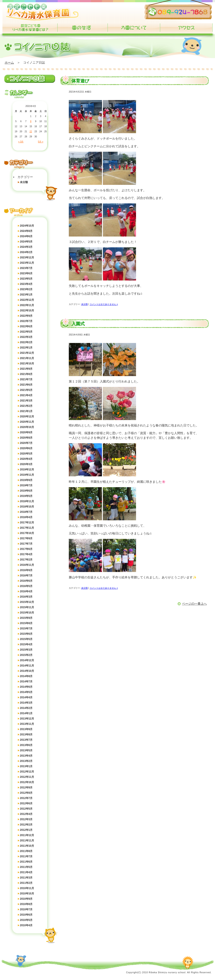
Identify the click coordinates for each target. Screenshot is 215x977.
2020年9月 (26, 432)
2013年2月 (26, 761)
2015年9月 (26, 617)
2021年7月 (26, 379)
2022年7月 (26, 321)
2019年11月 (27, 474)
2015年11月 (27, 607)
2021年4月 (26, 395)
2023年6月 (26, 273)
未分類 (24, 182)
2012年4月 (26, 814)
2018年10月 (27, 506)
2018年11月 (27, 501)
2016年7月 (26, 575)
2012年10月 (27, 782)
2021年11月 (27, 358)
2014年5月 (26, 692)
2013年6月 (26, 745)
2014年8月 (26, 676)
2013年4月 (26, 755)
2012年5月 (26, 808)
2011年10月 (27, 845)
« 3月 (20, 141)
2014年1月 (26, 713)
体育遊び (80, 80)
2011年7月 (26, 856)
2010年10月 (27, 893)
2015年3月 (26, 649)
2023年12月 (27, 257)
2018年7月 (26, 511)
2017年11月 (27, 527)
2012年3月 (26, 819)
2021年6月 (26, 384)
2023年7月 (26, 268)
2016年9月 (26, 570)
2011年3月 (26, 877)
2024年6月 (26, 236)
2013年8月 (26, 734)
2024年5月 (26, 241)
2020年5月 (26, 453)
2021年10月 (27, 363)
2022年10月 (27, 310)
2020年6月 (26, 448)
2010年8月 (26, 904)
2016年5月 (26, 586)
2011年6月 (26, 861)
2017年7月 (26, 543)
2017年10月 (27, 533)
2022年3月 (26, 337)
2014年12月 (27, 660)
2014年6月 (26, 686)
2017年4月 (26, 554)
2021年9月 (26, 368)
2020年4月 (26, 458)
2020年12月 (27, 416)
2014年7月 (26, 681)
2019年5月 (26, 496)
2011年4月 (26, 872)
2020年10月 (27, 427)
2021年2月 (26, 405)
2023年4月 (26, 284)
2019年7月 (26, 485)
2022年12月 (27, 299)
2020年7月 (26, 443)
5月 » (40, 141)
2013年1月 (26, 766)
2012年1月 (26, 829)
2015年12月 (27, 602)
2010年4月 (26, 925)
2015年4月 (26, 644)
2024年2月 (26, 252)
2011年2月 (26, 882)
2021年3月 (26, 400)
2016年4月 (26, 591)
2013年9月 (26, 729)
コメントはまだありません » (104, 304)
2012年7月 (26, 798)
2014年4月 (26, 697)
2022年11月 (27, 305)
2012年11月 (27, 776)
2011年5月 (26, 867)
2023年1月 (26, 294)
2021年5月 (26, 390)
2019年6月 (26, 490)
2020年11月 (27, 421)
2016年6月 (26, 580)
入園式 (78, 323)
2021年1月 (26, 411)
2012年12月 (27, 771)
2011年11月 (27, 840)
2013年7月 (26, 739)
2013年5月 (26, 750)
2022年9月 (26, 315)
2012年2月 (26, 824)
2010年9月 (26, 898)
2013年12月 (27, 718)
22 (30, 131)
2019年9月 (26, 480)
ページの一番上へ (194, 603)
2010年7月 (26, 909)
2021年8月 (26, 374)
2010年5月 (26, 920)
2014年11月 (27, 665)
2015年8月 (26, 623)
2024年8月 (26, 231)
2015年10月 (27, 612)
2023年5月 (26, 278)
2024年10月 (27, 225)
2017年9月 (26, 538)
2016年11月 (27, 564)
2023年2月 (26, 289)
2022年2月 (26, 342)
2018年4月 (26, 517)
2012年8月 (26, 792)
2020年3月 (26, 464)
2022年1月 (26, 347)
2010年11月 (27, 888)
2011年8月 (26, 851)
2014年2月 (26, 708)
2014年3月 (26, 702)
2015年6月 (26, 633)
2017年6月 (26, 549)
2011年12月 (27, 835)
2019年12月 (27, 469)
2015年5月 (26, 639)
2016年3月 (26, 596)
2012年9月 (26, 787)
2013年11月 (27, 723)
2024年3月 (26, 246)
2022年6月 (26, 326)
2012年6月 (26, 803)
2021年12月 (27, 352)
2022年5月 (26, 331)
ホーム (9, 62)
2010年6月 (26, 914)
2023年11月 (27, 262)
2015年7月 (26, 628)
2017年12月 (27, 522)
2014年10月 (27, 670)
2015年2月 (26, 655)
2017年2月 (26, 559)
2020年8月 (26, 437)
